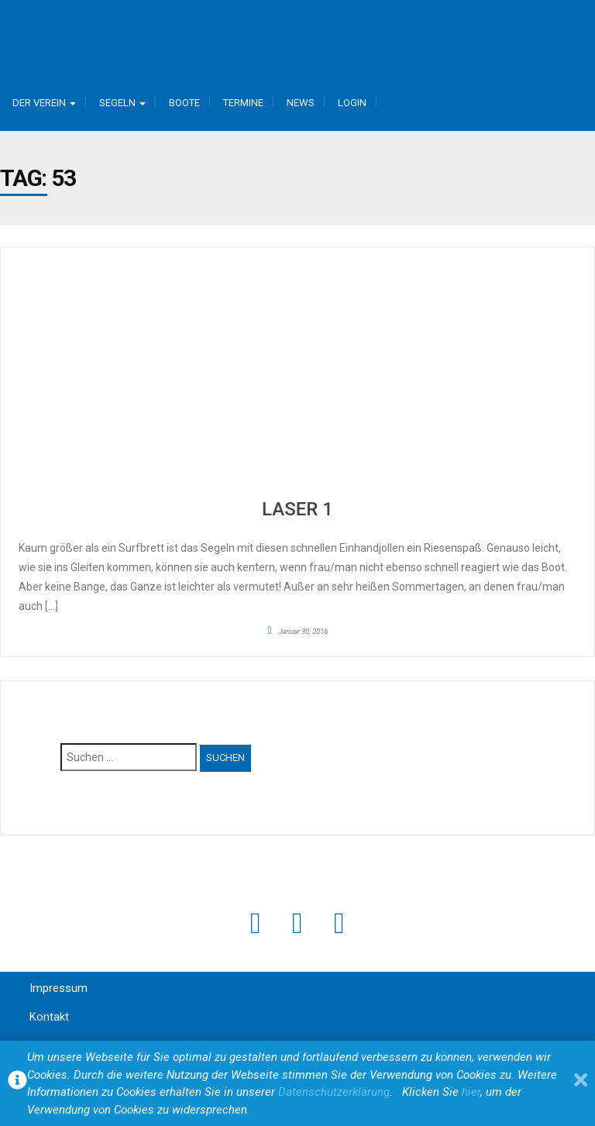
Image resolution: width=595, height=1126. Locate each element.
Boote (184, 102)
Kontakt (49, 1017)
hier (471, 1092)
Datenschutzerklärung (334, 1092)
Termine (243, 102)
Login (352, 102)
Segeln (122, 102)
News (301, 102)
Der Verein (44, 102)
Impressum (58, 988)
